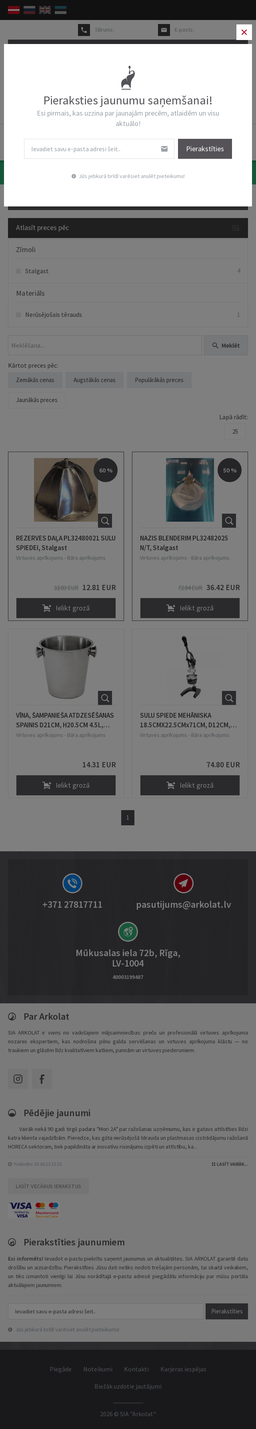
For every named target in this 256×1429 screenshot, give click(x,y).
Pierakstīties (203, 149)
